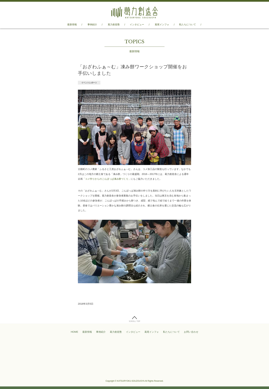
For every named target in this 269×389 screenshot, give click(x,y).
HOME (74, 331)
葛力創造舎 (134, 12)
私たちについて (187, 24)
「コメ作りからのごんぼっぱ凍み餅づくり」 (107, 178)
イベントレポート (89, 82)
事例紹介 (92, 24)
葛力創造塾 (114, 24)
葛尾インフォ (162, 24)
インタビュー (137, 24)
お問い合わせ (191, 331)
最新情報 (72, 24)
